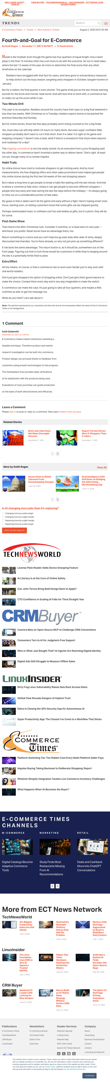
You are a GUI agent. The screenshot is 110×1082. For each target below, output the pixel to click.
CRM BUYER (37, 2)
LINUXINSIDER (76, 2)
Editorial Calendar (64, 1031)
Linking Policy (63, 1035)
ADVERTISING (68, 4)
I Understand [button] (89, 1076)
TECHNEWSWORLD (56, 2)
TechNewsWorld (9, 1035)
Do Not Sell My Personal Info (74, 1069)
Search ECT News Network (68, 1048)
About (87, 1031)
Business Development (95, 1039)
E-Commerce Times (12, 29)
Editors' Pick (35, 1039)
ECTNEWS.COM (94, 2)
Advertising (89, 1035)
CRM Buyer (7, 1039)
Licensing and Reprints (94, 1052)
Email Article (65, 46)
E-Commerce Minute (39, 1031)
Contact (88, 1048)
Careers (88, 1043)
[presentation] (52, 454)
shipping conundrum (18, 148)
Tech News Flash (37, 1035)
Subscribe (34, 1043)
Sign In (15, 4)
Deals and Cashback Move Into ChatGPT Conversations (89, 866)
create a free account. (70, 411)
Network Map (63, 1039)
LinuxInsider (7, 1043)
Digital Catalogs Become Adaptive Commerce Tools (17, 866)
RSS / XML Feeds (64, 1043)
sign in (12, 411)
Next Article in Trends (48, 29)
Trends (29, 29)
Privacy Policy (50, 1067)
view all (102, 467)
